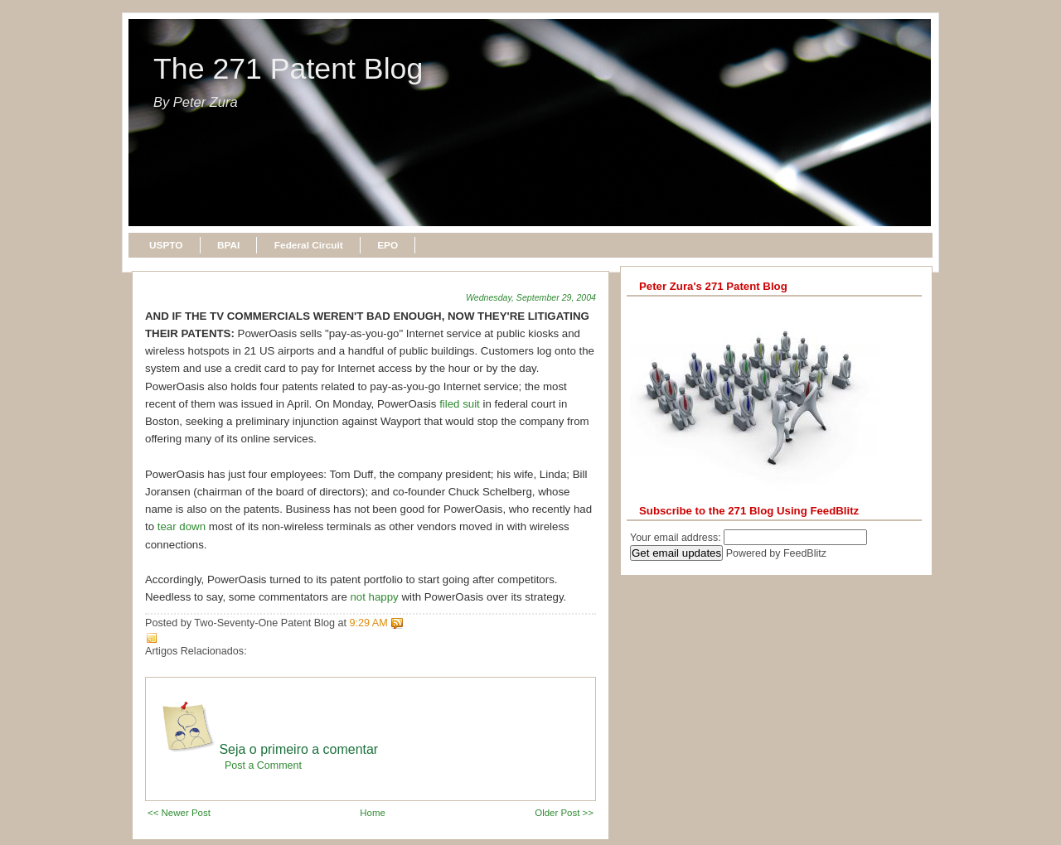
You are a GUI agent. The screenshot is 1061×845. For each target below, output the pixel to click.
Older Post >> (564, 813)
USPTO (166, 245)
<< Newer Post (179, 813)
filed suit (459, 404)
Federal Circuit (308, 245)
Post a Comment (263, 765)
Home (372, 813)
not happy (374, 597)
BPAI (228, 245)
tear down (181, 526)
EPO (387, 245)
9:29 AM (369, 623)
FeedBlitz (804, 553)
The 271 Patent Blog (288, 68)
